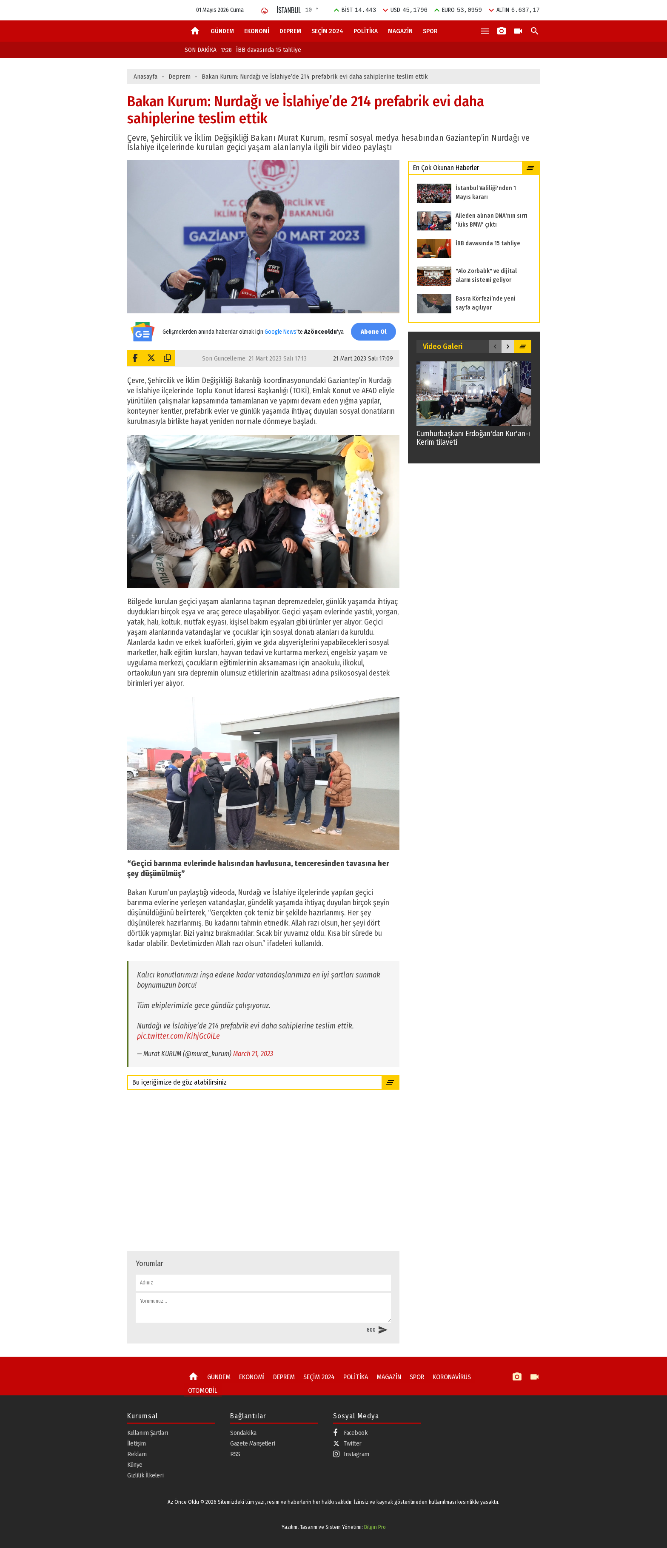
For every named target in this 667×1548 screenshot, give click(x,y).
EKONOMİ (256, 31)
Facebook (350, 1432)
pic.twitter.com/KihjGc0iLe (178, 1036)
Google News (279, 327)
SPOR (430, 31)
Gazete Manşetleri (252, 1443)
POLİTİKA (365, 31)
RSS (235, 1453)
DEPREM (290, 31)
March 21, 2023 (253, 1054)
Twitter (347, 1443)
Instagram (351, 1454)
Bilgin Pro (375, 1527)
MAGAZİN (400, 31)
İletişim (136, 1443)
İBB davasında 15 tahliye (261, 50)
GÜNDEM (222, 31)
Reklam (136, 1453)
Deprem (179, 76)
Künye (135, 1464)
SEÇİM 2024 (327, 31)
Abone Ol (371, 331)
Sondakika (243, 1432)
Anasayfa (145, 76)
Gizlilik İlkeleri (145, 1475)
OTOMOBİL (201, 1389)
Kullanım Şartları (147, 1432)
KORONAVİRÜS (446, 1376)
